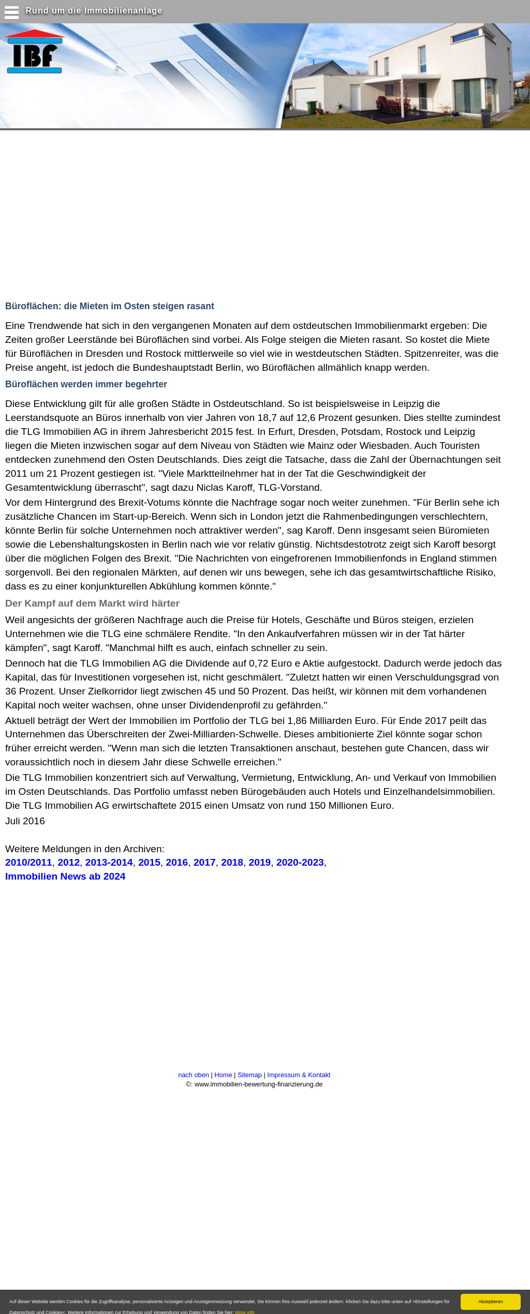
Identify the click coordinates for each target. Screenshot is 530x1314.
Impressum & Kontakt (298, 1075)
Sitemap (250, 1075)
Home (223, 1075)
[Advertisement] (201, 213)
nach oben (193, 1075)
